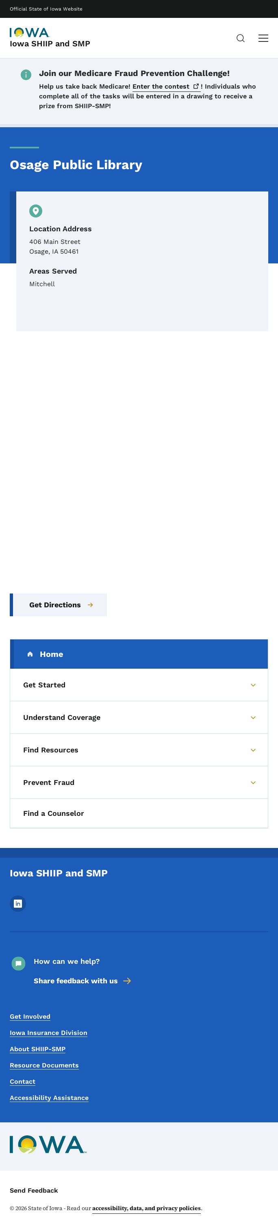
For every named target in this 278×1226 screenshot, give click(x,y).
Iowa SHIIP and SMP (50, 43)
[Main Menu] (263, 38)
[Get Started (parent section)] (139, 685)
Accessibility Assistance (49, 1098)
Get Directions (61, 604)
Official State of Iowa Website (46, 9)
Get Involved (30, 1016)
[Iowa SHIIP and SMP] (30, 32)
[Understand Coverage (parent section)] (139, 717)
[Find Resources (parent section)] (139, 750)
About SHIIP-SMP (37, 1049)
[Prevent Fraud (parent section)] (139, 782)
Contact (22, 1081)
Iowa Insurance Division (48, 1033)
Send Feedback (34, 1190)
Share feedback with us (83, 981)
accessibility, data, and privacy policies (146, 1208)
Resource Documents (44, 1065)
